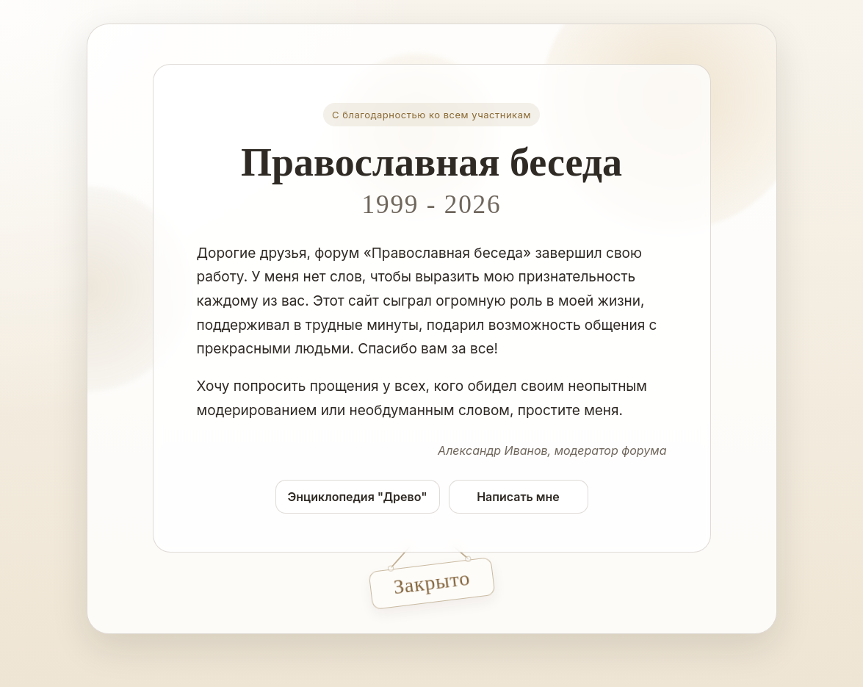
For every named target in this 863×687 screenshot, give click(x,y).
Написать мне (518, 496)
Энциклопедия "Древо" (357, 496)
